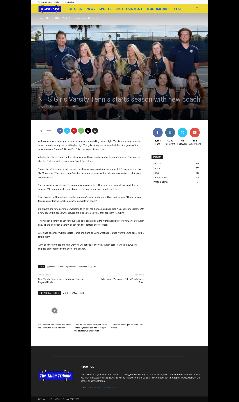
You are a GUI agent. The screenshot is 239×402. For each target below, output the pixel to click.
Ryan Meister (47, 107)
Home (40, 18)
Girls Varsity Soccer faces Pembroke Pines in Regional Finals (61, 281)
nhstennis (83, 266)
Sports (105, 9)
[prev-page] (40, 337)
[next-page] (45, 337)
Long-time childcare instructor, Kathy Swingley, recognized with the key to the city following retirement (91, 328)
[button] (197, 9)
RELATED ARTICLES (49, 293)
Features (74, 9)
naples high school (68, 266)
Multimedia (158, 9)
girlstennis (51, 266)
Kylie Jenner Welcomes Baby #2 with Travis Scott (122, 281)
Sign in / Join (69, 2)
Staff (178, 9)
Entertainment (129, 9)
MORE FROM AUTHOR (73, 293)
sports (93, 266)
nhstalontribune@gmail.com (106, 387)
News (90, 9)
